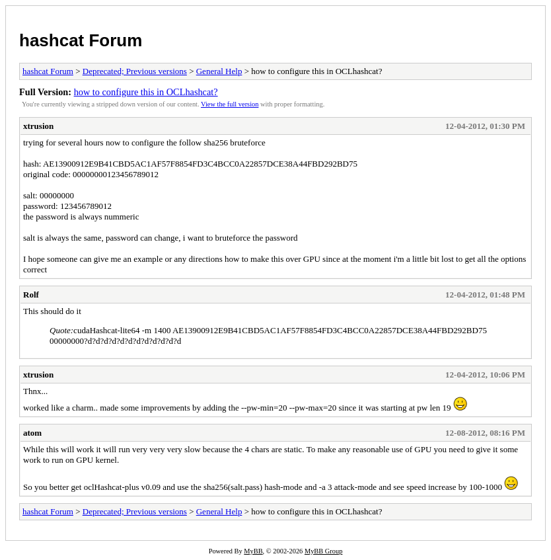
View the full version (229, 104)
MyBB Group (323, 551)
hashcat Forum (80, 40)
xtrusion (38, 126)
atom (32, 433)
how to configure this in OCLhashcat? (146, 92)
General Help (219, 71)
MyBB (253, 551)
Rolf (31, 295)
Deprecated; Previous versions (135, 71)
